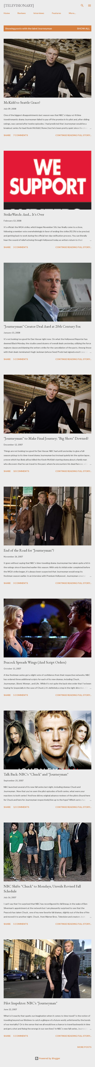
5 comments (20, 359)
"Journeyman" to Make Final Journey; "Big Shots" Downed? (46, 438)
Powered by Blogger (47, 1058)
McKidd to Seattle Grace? (22, 102)
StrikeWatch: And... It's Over (24, 214)
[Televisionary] (19, 5)
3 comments (20, 247)
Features (56, 13)
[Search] (82, 5)
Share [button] (7, 135)
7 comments (20, 135)
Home (7, 13)
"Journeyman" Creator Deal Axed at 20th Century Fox (42, 326)
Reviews (22, 13)
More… (72, 13)
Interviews (38, 13)
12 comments (21, 807)
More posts (84, 1047)
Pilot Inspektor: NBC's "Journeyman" (30, 1003)
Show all (83, 28)
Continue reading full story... (73, 135)
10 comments (21, 471)
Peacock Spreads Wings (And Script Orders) (35, 662)
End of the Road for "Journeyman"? (29, 550)
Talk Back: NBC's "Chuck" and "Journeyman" (36, 774)
